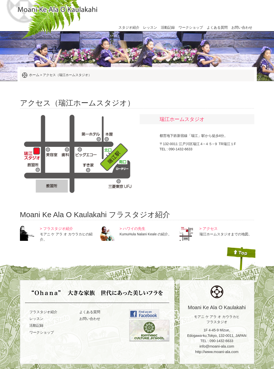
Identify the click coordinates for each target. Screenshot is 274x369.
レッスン (150, 27)
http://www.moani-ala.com (217, 352)
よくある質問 (217, 27)
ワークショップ (191, 27)
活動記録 (168, 27)
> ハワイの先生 (132, 228)
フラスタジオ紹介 (43, 312)
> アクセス (208, 228)
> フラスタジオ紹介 (56, 228)
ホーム (34, 75)
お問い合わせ (241, 27)
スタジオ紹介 (128, 27)
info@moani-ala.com (216, 346)
